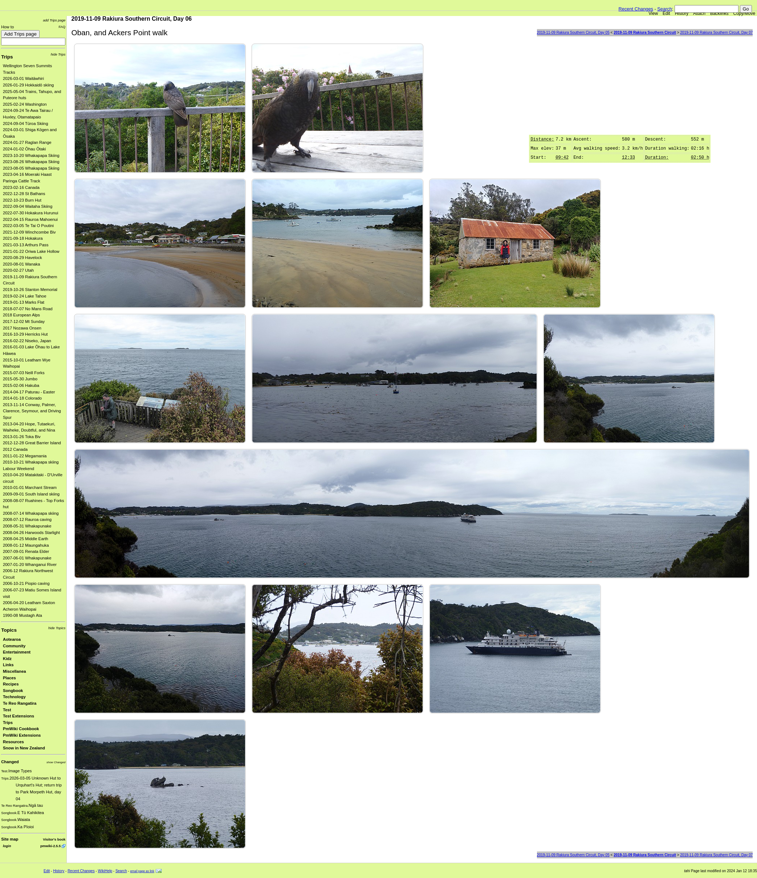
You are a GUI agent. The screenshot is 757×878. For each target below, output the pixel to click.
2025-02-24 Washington (25, 104)
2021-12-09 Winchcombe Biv (29, 232)
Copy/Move (744, 13)
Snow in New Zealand (24, 748)
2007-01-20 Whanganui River (30, 564)
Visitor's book (54, 839)
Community (14, 646)
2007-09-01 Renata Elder (26, 551)
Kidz (7, 658)
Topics (9, 630)
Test (7, 710)
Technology (14, 697)
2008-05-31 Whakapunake (27, 526)
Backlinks (719, 13)
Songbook (13, 690)
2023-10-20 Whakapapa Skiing (31, 155)
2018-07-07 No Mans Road (28, 309)
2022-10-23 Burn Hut (22, 200)
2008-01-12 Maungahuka (26, 545)
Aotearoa (12, 639)
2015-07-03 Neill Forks (24, 373)
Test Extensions (18, 716)
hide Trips (58, 54)
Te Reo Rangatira (19, 703)
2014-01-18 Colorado (22, 398)
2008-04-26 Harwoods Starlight (31, 532)
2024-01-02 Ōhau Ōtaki (24, 149)
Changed (10, 762)
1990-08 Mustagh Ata (22, 615)
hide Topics (56, 628)
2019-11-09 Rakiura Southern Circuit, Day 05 (573, 33)
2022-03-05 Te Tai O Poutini (28, 225)
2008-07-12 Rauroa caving (27, 519)
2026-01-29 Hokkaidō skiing (28, 85)
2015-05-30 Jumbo (20, 379)
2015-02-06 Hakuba (21, 385)
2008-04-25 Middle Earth (25, 539)
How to (7, 27)
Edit (666, 13)
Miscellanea (14, 671)
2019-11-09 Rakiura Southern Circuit (645, 33)
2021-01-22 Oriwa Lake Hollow (31, 251)
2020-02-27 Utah (18, 270)
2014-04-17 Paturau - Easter (29, 392)
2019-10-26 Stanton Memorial (30, 289)
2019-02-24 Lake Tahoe (24, 296)
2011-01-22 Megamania (24, 456)
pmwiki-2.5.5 (50, 846)
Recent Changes (636, 9)
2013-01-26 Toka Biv (22, 436)
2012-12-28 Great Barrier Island (32, 443)
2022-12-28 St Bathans (24, 193)
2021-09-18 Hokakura (23, 238)
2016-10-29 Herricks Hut (25, 334)
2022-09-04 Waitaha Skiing (27, 206)
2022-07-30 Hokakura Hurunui (30, 213)
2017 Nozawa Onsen (22, 328)
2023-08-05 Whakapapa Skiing (31, 168)
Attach (699, 13)
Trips (7, 57)
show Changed (55, 762)
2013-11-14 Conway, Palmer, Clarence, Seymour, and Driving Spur (32, 411)
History (681, 13)
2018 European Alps (21, 315)
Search (664, 9)
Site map (9, 839)
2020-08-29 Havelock (22, 257)
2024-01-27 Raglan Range (27, 142)
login (7, 846)
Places (9, 678)
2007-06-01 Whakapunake (27, 558)
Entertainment (16, 652)
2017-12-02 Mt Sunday (24, 321)
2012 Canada (15, 449)
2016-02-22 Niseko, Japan (27, 341)
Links (8, 665)
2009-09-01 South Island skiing (31, 494)
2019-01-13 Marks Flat (23, 302)
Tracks (9, 72)
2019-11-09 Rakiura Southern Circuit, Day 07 (716, 33)
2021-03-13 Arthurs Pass (25, 245)
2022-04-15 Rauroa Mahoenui (30, 219)
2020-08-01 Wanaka (21, 264)
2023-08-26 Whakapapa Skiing (31, 161)
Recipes (11, 684)
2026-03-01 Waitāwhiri (23, 78)
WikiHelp (105, 871)
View (653, 13)
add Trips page (54, 20)
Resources (13, 742)
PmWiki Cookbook (21, 729)
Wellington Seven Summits (27, 66)
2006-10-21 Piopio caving (26, 583)
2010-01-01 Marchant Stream (30, 487)
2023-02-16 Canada (21, 187)
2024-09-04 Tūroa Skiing (25, 123)
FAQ (61, 27)
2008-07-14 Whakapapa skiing (31, 513)
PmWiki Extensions (22, 735)
